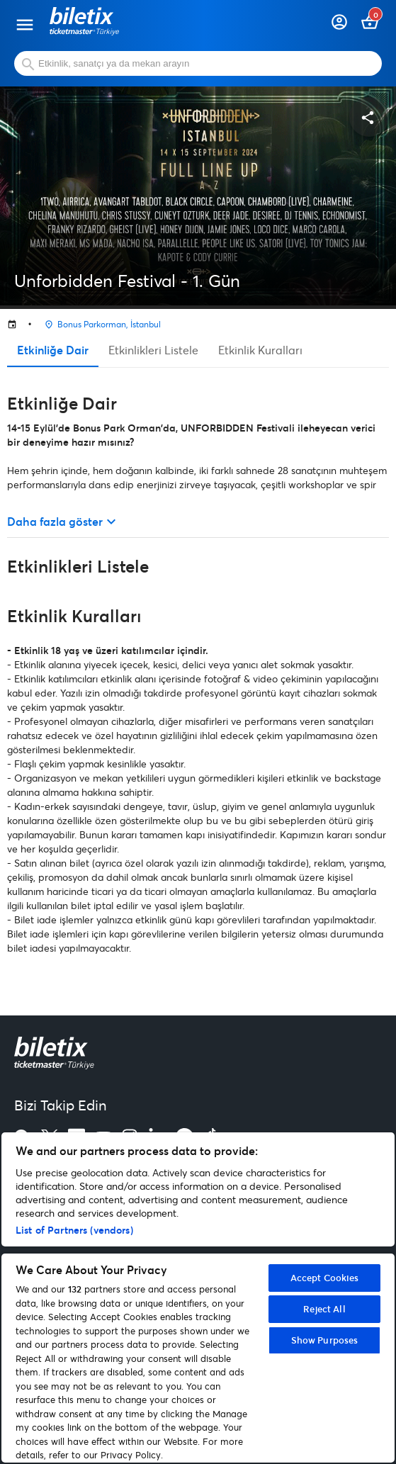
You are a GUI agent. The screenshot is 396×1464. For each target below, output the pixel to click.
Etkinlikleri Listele (153, 349)
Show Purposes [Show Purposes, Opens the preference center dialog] (324, 1340)
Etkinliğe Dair (53, 349)
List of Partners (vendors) (74, 1230)
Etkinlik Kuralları (260, 349)
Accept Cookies (324, 1277)
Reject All (324, 1308)
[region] (198, 1297)
